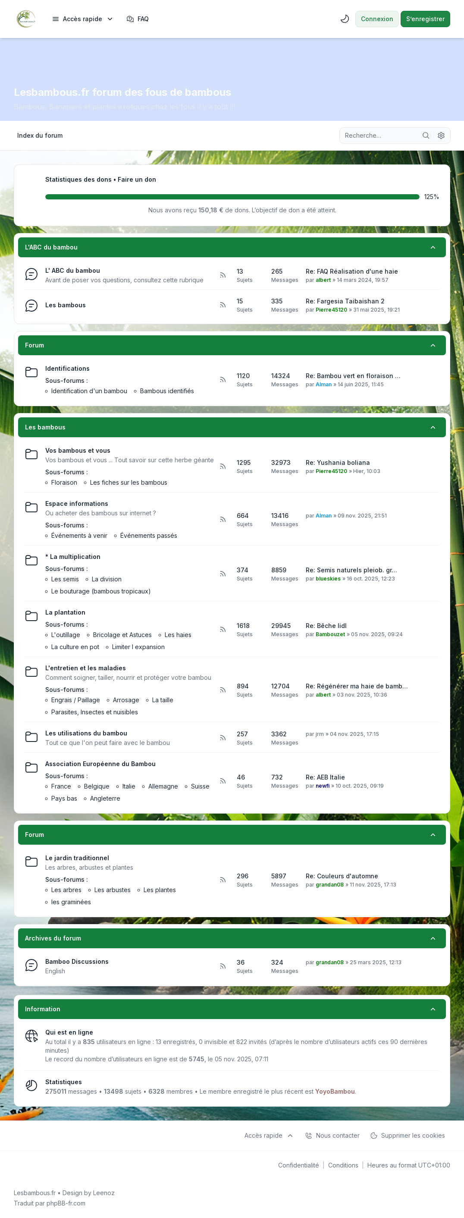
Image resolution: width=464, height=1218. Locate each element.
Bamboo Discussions (77, 961)
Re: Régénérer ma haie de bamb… (357, 686)
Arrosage (126, 700)
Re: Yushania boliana (338, 462)
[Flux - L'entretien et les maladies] (222, 690)
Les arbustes (112, 889)
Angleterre (105, 798)
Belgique (97, 786)
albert (323, 280)
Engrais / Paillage (75, 700)
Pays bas (64, 798)
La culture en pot (75, 646)
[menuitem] (83, 19)
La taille (162, 700)
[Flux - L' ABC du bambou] (222, 275)
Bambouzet (330, 634)
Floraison (64, 482)
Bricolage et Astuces (122, 634)
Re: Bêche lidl (326, 625)
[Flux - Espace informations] (222, 519)
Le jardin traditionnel (77, 857)
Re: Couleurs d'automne (342, 876)
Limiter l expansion (138, 646)
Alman (324, 384)
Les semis (65, 579)
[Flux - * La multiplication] (222, 574)
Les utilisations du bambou (86, 733)
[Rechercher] (426, 135)
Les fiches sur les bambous (128, 482)
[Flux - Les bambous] (222, 305)
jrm (320, 734)
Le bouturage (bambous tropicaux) (101, 591)
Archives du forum (53, 938)
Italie (128, 786)
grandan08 (330, 884)
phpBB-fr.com (66, 1203)
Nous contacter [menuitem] (332, 1135)
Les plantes (160, 889)
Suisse (200, 786)
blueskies (328, 578)
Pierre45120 (331, 309)
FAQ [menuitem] (137, 19)
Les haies (178, 634)
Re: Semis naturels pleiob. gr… (351, 570)
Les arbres (66, 889)
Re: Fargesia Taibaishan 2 (345, 301)
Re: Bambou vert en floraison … (353, 375)
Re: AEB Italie (325, 777)
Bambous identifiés (167, 390)
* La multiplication (72, 556)
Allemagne (163, 786)
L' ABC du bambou (72, 270)
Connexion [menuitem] (377, 18)
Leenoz (104, 1192)
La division (107, 579)
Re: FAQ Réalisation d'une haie (352, 271)
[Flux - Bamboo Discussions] (222, 966)
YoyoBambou (335, 1091)
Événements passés (148, 535)
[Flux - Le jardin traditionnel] (222, 880)
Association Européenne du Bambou (100, 763)
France (61, 786)
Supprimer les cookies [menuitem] (407, 1135)
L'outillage (65, 634)
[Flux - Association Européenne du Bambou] (222, 781)
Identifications (67, 368)
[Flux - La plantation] (222, 629)
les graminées (71, 902)
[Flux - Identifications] (222, 379)
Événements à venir (79, 535)
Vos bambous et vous (77, 450)
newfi (322, 786)
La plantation (65, 612)
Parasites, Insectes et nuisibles (94, 712)
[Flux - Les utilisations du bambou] (222, 738)
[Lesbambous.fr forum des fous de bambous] (26, 19)
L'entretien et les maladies (85, 668)
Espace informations (76, 503)
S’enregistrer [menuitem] (425, 18)
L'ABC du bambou (51, 247)
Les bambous (65, 305)
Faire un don (137, 179)
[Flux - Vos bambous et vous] (222, 466)
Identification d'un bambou (89, 390)
